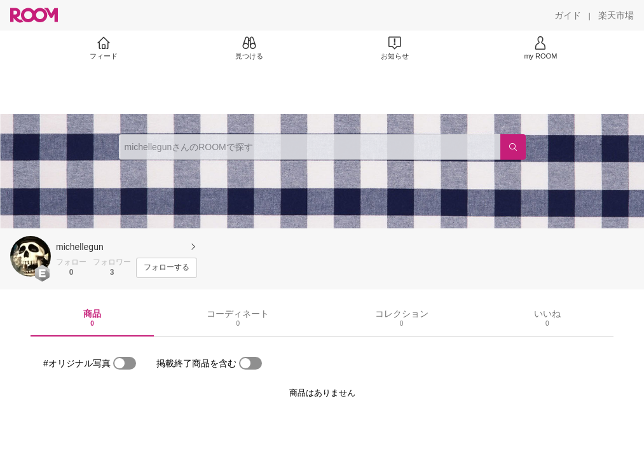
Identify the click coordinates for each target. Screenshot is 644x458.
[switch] (124, 363)
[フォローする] (166, 268)
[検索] (513, 147)
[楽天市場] (616, 15)
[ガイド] (567, 15)
